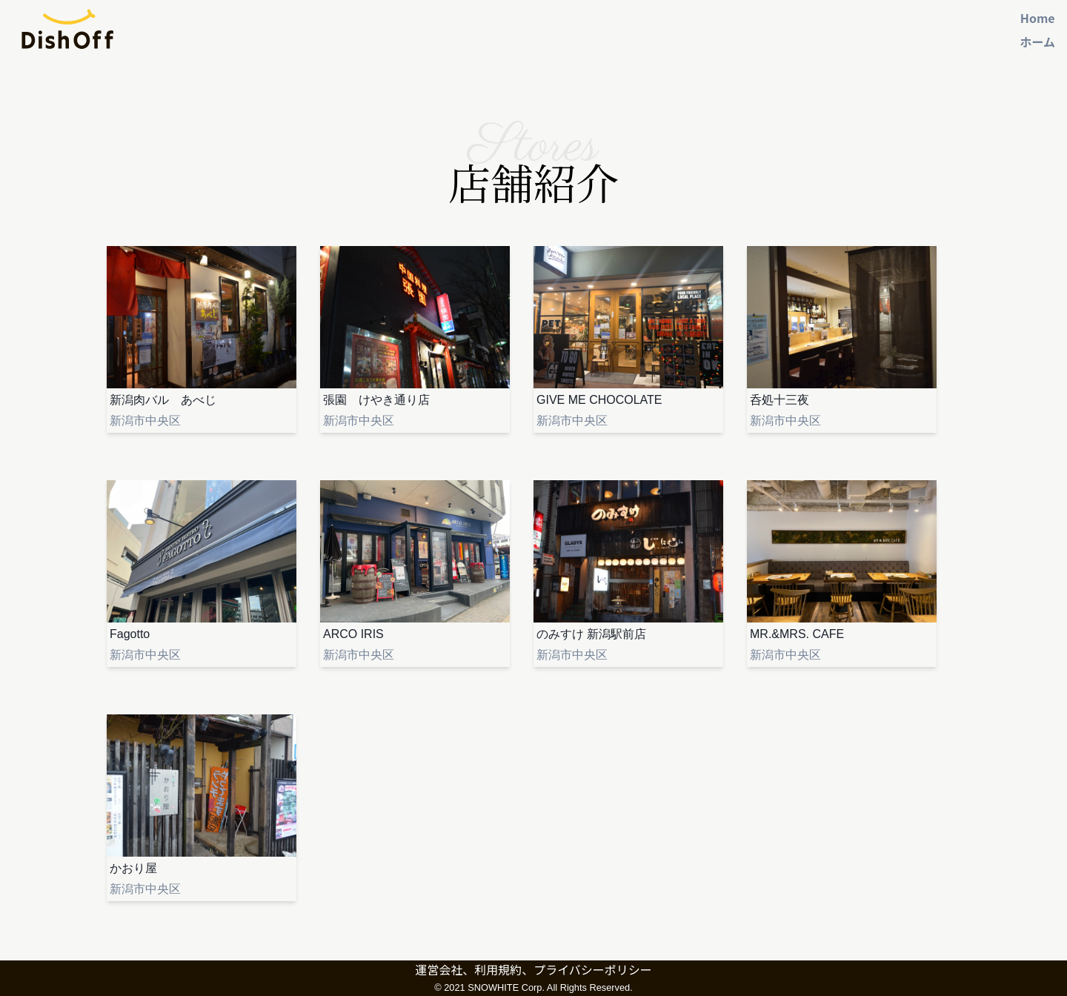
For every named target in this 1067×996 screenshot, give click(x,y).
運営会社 (438, 969)
